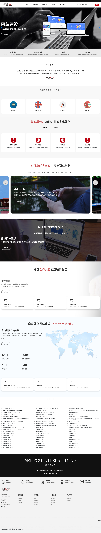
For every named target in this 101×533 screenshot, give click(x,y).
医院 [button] (53, 172)
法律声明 (92, 528)
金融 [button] (34, 172)
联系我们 (62, 4)
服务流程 (53, 500)
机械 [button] (39, 172)
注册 (97, 4)
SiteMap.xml (14, 529)
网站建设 (20, 498)
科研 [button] (66, 172)
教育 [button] (43, 172)
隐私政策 (98, 528)
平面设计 (20, 502)
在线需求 (69, 500)
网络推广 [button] (56, 233)
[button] (2, 28)
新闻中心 (44, 4)
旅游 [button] (62, 172)
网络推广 (20, 500)
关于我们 (53, 4)
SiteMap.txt (20, 529)
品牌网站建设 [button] (38, 233)
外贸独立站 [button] (48, 233)
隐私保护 (53, 504)
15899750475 (82, 4)
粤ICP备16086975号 (6, 529)
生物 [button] (48, 172)
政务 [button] (71, 172)
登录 (92, 4)
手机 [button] (29, 172)
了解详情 (6, 34)
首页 (27, 4)
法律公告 (53, 502)
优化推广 (36, 504)
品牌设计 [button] (64, 233)
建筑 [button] (57, 172)
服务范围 (35, 4)
